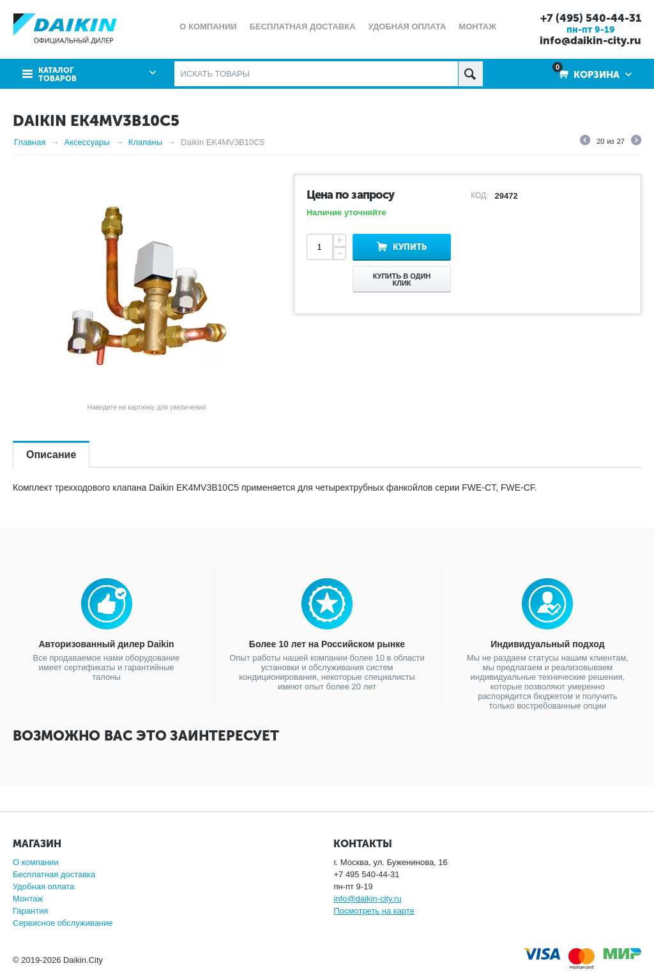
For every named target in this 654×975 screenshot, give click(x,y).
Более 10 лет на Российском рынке (327, 644)
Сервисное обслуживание (63, 923)
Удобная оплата (43, 886)
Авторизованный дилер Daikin (106, 644)
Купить (410, 247)
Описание (51, 454)
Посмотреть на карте (373, 911)
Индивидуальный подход (547, 644)
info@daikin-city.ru (590, 40)
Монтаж (28, 898)
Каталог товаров (57, 74)
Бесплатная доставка (54, 874)
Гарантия (30, 911)
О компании (36, 862)
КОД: (479, 195)
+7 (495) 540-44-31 (590, 18)
